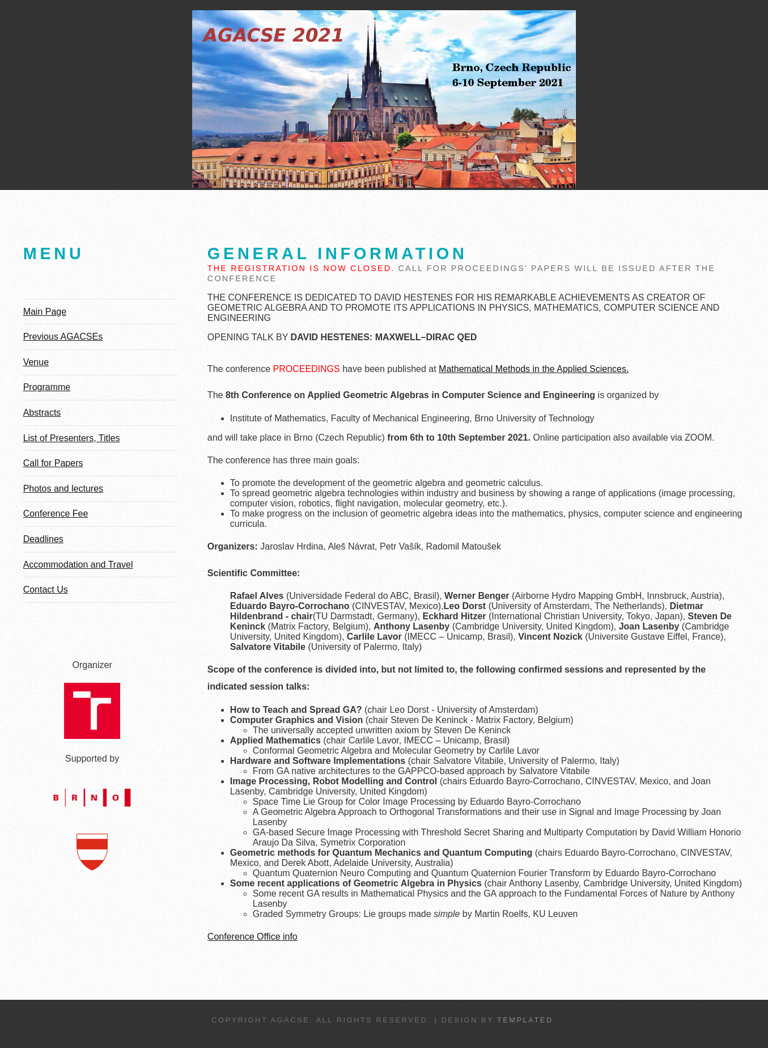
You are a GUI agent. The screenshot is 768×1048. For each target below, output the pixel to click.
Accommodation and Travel (78, 564)
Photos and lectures (63, 488)
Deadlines (43, 539)
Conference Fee (55, 513)
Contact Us (45, 589)
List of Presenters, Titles (71, 438)
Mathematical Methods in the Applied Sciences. (534, 369)
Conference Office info (252, 936)
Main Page (45, 311)
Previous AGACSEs (63, 336)
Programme (47, 387)
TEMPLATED (525, 1020)
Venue (36, 362)
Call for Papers (53, 463)
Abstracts (42, 412)
